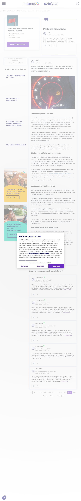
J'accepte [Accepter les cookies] (56, 266)
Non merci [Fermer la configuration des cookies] (24, 266)
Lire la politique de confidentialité (28, 260)
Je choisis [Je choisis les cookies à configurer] (40, 266)
